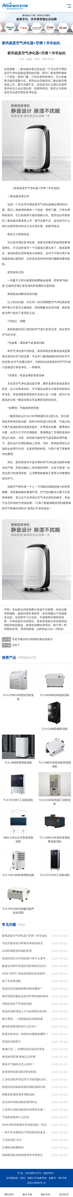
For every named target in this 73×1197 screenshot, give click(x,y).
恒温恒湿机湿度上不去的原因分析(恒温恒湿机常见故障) (26, 1011)
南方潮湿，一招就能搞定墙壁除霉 (22, 1018)
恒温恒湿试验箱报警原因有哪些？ (22, 988)
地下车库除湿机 (11, 981)
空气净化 (56, 302)
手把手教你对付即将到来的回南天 (32, 639)
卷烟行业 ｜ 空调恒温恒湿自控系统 (23, 1049)
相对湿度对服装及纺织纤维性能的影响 (25, 996)
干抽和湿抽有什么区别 (15, 1117)
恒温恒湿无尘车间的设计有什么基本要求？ (26, 958)
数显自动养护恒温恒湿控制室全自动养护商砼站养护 (26, 965)
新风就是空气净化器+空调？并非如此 (24, 935)
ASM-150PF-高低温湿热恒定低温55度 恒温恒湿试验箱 (26, 973)
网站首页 (9, 1192)
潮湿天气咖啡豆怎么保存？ (18, 1064)
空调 (29, 204)
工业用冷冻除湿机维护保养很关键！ (24, 1109)
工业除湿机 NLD (12, 1139)
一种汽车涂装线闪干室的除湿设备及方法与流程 (26, 1132)
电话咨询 (64, 1192)
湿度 (53, 437)
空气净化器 (44, 204)
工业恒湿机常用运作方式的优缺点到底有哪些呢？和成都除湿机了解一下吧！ (26, 1079)
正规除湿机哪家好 (13, 1147)
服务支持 (46, 1192)
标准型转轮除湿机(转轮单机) (19, 1071)
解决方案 (27, 1192)
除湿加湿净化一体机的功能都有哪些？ (25, 1034)
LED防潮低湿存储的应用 (17, 950)
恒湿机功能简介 (11, 1041)
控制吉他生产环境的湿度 (17, 1003)
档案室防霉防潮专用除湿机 (18, 1094)
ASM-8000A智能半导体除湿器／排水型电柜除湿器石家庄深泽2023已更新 (26, 1124)
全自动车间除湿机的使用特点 (19, 1102)
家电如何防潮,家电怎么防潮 (18, 1056)
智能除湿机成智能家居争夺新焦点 (22, 1154)
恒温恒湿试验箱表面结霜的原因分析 (24, 1086)
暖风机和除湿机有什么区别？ (19, 1026)
